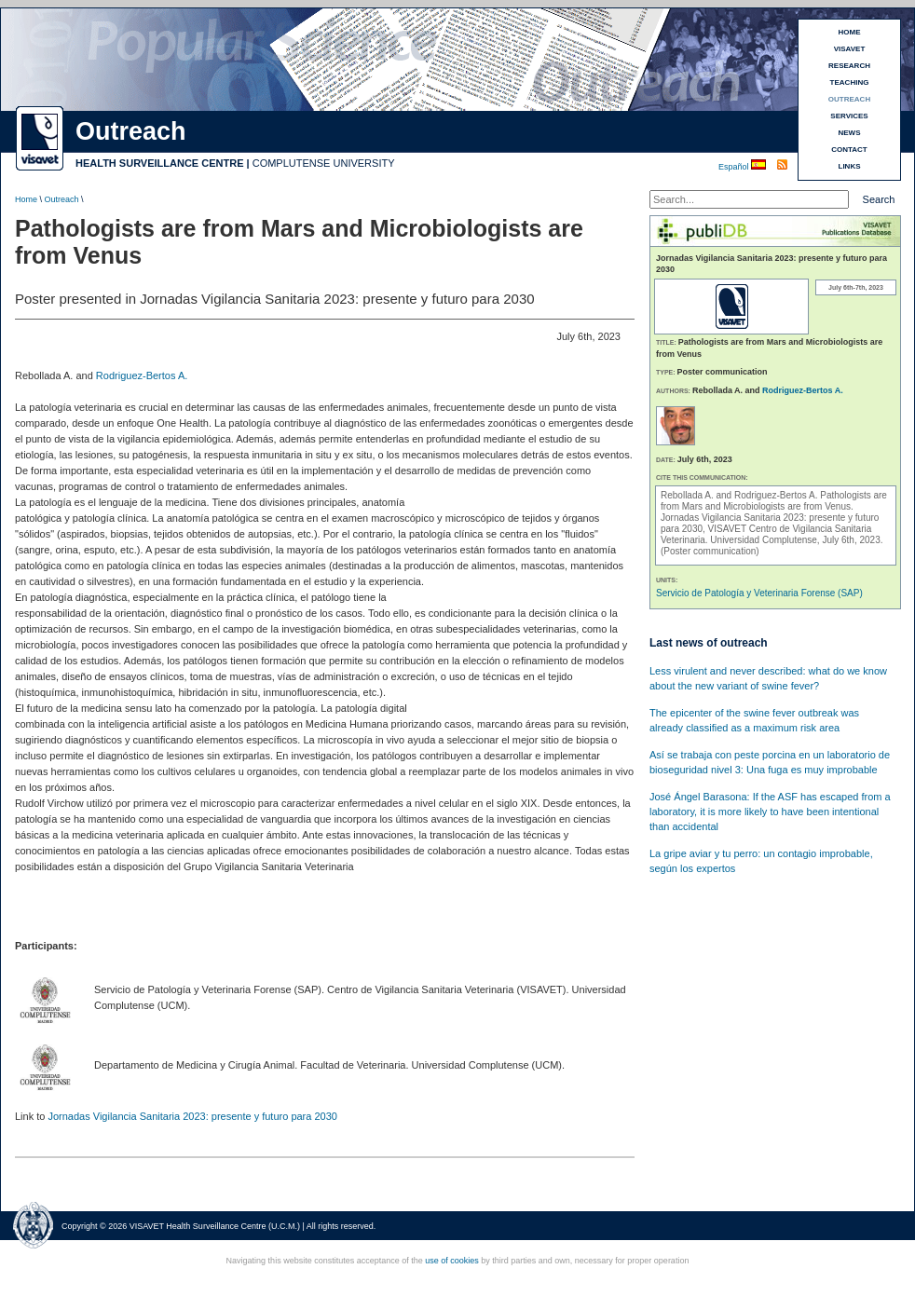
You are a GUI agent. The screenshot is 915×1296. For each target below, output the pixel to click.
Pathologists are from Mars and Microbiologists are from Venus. (774, 501)
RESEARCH (849, 65)
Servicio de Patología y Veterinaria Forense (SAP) (759, 593)
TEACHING (849, 82)
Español (734, 166)
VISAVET (850, 49)
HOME (850, 32)
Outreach (62, 199)
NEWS (850, 133)
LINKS (850, 166)
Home (26, 199)
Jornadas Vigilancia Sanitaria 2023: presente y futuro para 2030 (192, 1116)
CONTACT (849, 149)
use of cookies (452, 1260)
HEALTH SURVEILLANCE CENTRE (159, 163)
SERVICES (848, 116)
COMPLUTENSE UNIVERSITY (324, 163)
